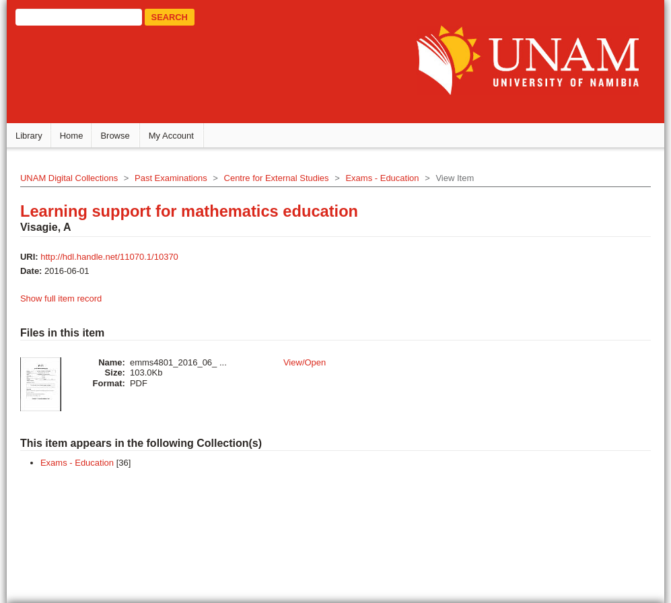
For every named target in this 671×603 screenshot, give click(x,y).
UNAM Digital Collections (71, 177)
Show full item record (63, 298)
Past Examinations (174, 177)
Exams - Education (385, 177)
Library (31, 135)
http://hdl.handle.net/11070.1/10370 (113, 256)
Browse (118, 135)
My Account (174, 135)
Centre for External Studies (279, 177)
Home (74, 135)
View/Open (307, 362)
